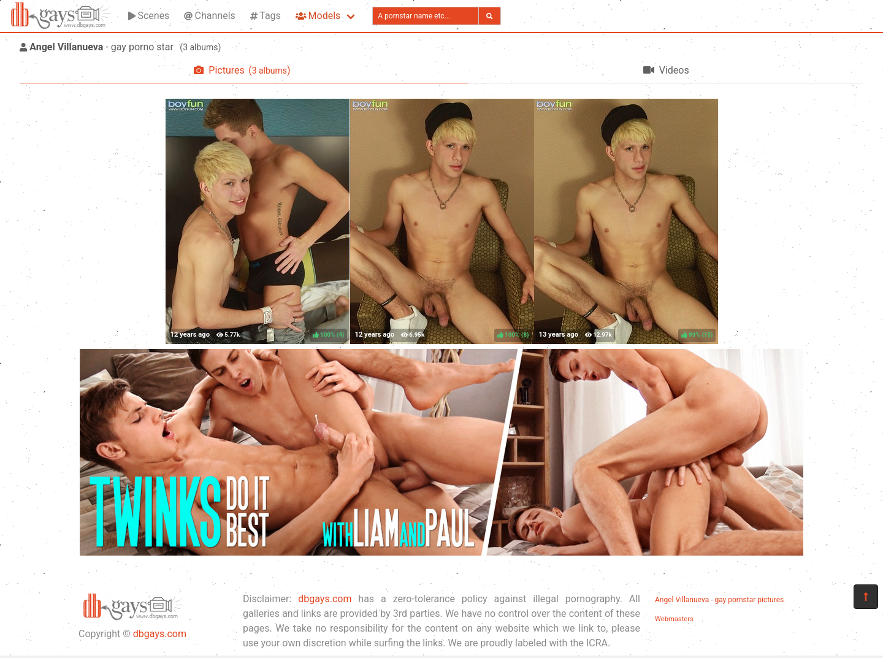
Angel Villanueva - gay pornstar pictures (719, 599)
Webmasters (674, 619)
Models (318, 15)
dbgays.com (159, 634)
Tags (265, 15)
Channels (209, 15)
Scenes (148, 15)
